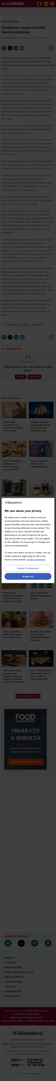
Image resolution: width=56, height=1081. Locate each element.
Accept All (28, 576)
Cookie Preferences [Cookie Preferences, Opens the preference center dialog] (28, 568)
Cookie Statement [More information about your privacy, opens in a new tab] (36, 559)
